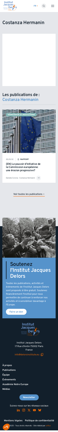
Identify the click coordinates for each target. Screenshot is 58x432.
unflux (48, 425)
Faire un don (16, 311)
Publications (9, 370)
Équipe (6, 374)
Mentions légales (13, 420)
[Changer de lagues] (35, 6)
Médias (6, 389)
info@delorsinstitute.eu (29, 354)
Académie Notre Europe (15, 384)
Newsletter (29, 397)
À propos (7, 365)
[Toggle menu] (53, 6)
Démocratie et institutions (21, 114)
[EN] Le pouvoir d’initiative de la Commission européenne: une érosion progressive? (23, 167)
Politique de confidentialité (39, 420)
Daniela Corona (12, 178)
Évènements (9, 379)
